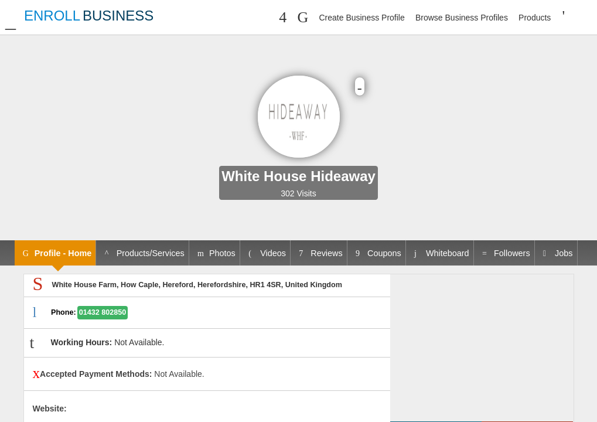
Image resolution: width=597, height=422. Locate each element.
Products (534, 17)
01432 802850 (103, 312)
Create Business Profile (361, 17)
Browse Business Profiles (461, 17)
